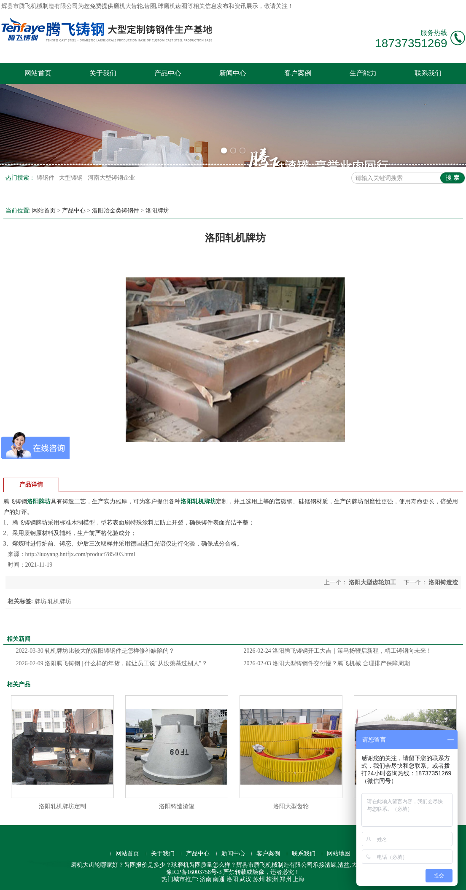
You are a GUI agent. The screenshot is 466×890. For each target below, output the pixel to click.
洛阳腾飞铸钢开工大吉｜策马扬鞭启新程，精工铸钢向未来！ (338, 651)
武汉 (245, 879)
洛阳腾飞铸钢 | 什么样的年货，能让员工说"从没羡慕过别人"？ (111, 663)
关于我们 (102, 73)
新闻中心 (232, 73)
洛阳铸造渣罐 (176, 806)
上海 (298, 879)
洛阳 (232, 879)
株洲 (272, 879)
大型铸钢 (71, 178)
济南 (206, 879)
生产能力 (363, 73)
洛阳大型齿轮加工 (372, 582)
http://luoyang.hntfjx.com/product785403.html (80, 554)
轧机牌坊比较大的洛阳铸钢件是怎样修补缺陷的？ (95, 651)
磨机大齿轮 (128, 6)
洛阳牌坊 (157, 210)
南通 (219, 879)
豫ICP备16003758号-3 (193, 872)
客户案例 (297, 73)
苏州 (259, 879)
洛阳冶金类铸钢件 (115, 210)
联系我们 (428, 73)
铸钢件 (46, 178)
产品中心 (167, 73)
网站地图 (338, 853)
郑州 (285, 879)
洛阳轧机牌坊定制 (62, 806)
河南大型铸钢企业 (111, 178)
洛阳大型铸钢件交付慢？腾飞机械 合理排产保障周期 (327, 663)
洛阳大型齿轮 (291, 806)
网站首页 (37, 73)
